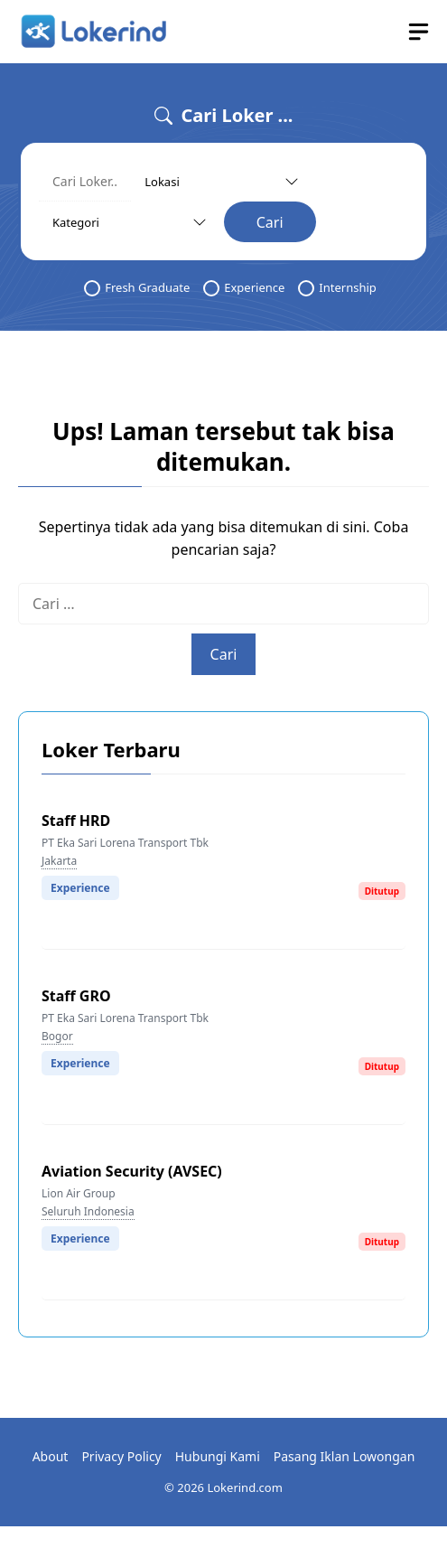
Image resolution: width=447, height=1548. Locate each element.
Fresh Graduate (137, 287)
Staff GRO (76, 996)
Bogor (57, 1036)
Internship (337, 287)
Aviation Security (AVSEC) (132, 1171)
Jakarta (59, 860)
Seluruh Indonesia (88, 1211)
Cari (270, 222)
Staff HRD (76, 820)
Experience (243, 287)
